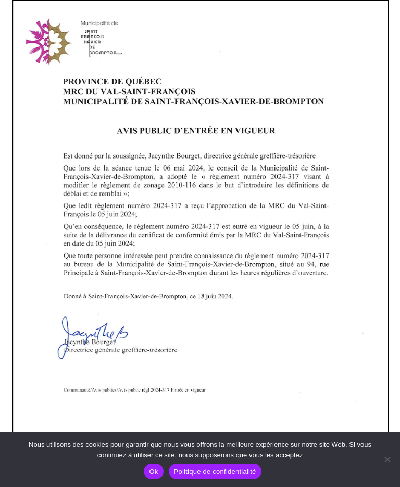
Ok (153, 472)
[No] (387, 459)
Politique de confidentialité (215, 472)
